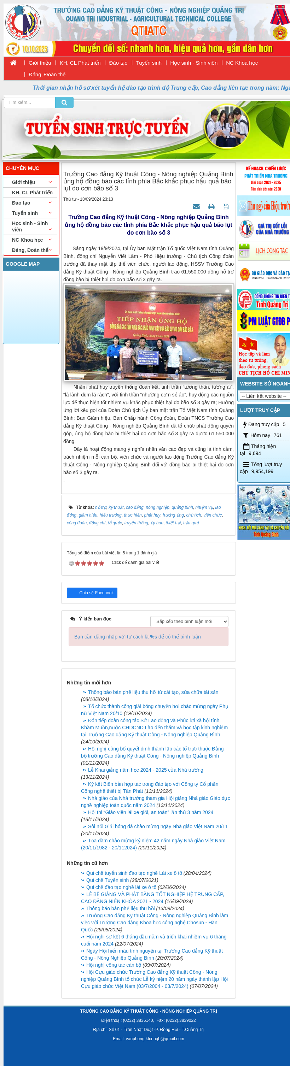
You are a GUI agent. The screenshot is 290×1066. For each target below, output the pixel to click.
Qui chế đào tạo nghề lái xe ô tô (121, 887)
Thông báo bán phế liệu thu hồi (120, 908)
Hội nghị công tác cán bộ (113, 965)
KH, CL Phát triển (80, 63)
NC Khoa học (242, 63)
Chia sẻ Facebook (96, 592)
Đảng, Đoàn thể (47, 74)
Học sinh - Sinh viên (194, 63)
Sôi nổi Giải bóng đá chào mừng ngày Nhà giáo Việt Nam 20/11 (158, 826)
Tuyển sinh (149, 63)
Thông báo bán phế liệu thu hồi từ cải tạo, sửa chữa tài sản (153, 692)
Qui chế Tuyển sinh (107, 880)
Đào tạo (118, 63)
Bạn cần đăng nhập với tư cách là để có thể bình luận (137, 637)
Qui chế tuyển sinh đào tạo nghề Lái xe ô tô (134, 873)
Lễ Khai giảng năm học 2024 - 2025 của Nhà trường (145, 770)
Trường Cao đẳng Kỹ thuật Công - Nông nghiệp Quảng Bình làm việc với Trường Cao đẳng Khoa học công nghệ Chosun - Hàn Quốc (154, 922)
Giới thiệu (40, 63)
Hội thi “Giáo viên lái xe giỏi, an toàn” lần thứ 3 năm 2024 (150, 812)
